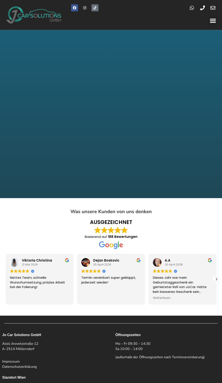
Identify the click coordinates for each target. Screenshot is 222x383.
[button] (213, 20)
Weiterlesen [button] (161, 230)
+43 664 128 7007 (24, 329)
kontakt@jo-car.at (28, 334)
